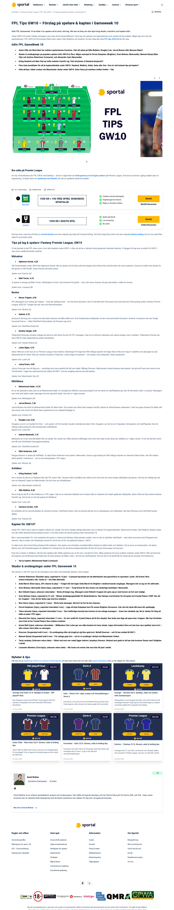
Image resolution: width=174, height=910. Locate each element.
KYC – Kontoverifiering (20, 849)
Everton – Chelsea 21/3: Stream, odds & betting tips (136, 744)
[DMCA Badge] (26, 896)
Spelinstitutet (55, 853)
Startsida (15, 12)
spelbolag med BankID (47, 178)
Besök (149, 198)
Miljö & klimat (55, 862)
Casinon (115, 4)
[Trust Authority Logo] (50, 896)
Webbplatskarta (95, 853)
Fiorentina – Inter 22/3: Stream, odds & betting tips (85, 743)
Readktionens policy (135, 857)
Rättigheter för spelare (58, 849)
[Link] (36, 676)
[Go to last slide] (155, 78)
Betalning (88, 4)
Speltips (102, 4)
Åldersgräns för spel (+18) (21, 844)
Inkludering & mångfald (20, 853)
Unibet (26, 225)
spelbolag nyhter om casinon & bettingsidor (42, 660)
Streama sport (131, 4)
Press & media (94, 849)
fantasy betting (137, 234)
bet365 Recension (148, 204)
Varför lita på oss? (134, 849)
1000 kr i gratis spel (62, 221)
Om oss (130, 862)
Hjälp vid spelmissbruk (58, 844)
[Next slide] (159, 78)
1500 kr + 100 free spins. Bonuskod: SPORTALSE (62, 200)
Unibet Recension (148, 225)
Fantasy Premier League (29, 12)
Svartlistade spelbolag (58, 870)
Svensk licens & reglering (59, 866)
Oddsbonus (38, 4)
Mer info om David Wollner (26, 807)
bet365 (25, 204)
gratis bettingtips (99, 660)
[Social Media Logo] (82, 883)
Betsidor (52, 4)
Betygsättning (133, 840)
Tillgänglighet (94, 862)
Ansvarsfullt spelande (58, 840)
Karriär (130, 853)
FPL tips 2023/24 (111, 39)
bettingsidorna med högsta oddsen (90, 175)
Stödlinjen (54, 857)
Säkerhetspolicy (95, 857)
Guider (91, 840)
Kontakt (92, 844)
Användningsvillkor (19, 840)
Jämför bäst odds (70, 4)
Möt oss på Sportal (135, 844)
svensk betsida (47, 234)
